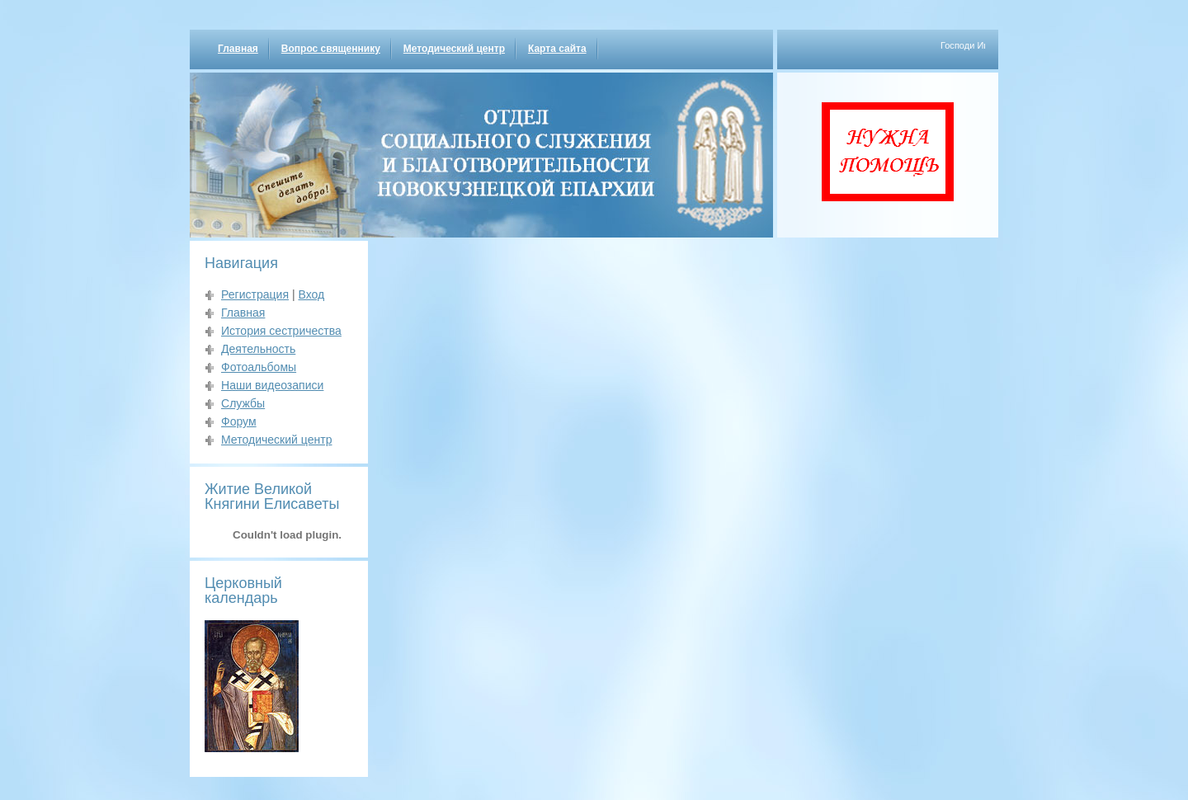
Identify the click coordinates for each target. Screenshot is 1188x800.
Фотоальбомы (258, 367)
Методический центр (454, 48)
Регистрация (255, 294)
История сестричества (281, 330)
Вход (311, 294)
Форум (239, 421)
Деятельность (258, 348)
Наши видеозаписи (272, 385)
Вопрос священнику (330, 48)
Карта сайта (557, 48)
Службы (243, 403)
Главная (238, 48)
